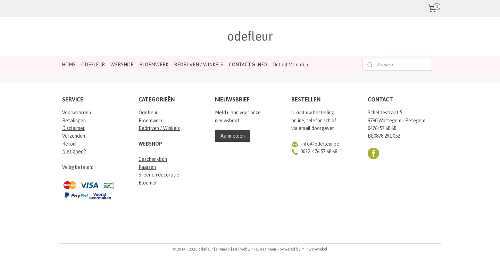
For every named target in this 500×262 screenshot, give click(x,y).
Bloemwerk (151, 120)
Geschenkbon (153, 159)
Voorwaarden (76, 112)
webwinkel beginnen (258, 249)
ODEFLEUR (93, 64)
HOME (69, 64)
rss (235, 249)
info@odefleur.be (320, 144)
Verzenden (73, 136)
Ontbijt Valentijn (290, 64)
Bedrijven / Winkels (159, 128)
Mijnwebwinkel (314, 249)
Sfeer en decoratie (159, 175)
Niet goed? (74, 151)
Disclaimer (73, 128)
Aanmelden (232, 136)
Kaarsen (147, 167)
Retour (69, 144)
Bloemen (148, 183)
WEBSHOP (122, 64)
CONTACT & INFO (248, 64)
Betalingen (74, 120)
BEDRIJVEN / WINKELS (198, 64)
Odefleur (148, 112)
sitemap (223, 249)
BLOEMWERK (153, 64)
